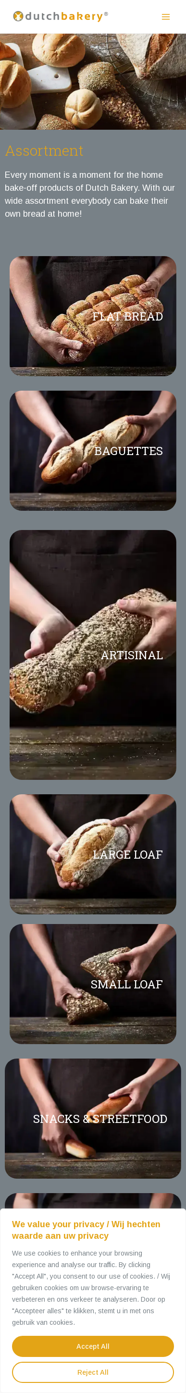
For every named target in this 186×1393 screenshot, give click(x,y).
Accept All (93, 1346)
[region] (93, 1300)
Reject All (93, 1372)
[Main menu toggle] (165, 16)
